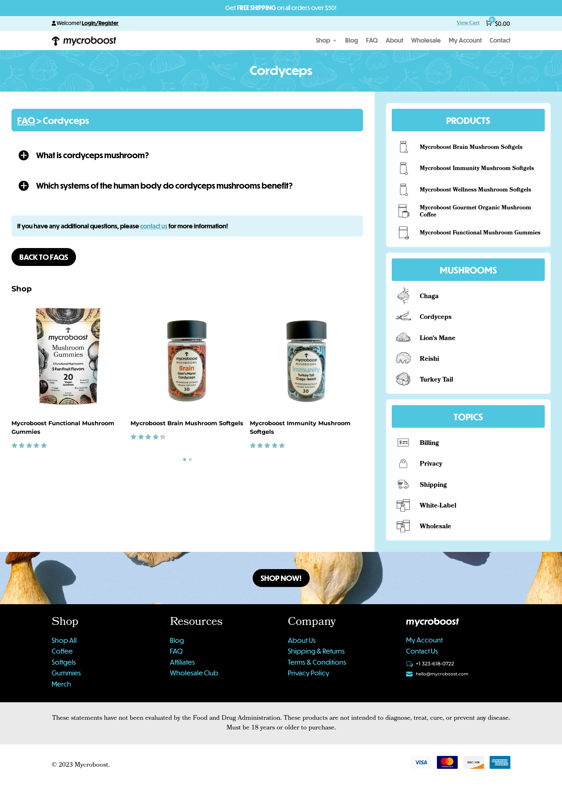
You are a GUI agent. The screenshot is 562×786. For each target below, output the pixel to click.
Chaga (429, 296)
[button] (187, 155)
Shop (323, 41)
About (394, 41)
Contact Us (422, 651)
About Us (302, 640)
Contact (500, 41)
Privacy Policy (308, 673)
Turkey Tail (436, 380)
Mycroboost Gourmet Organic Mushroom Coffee (475, 211)
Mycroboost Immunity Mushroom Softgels (477, 169)
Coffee (62, 651)
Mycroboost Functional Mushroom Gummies (480, 233)
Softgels (64, 662)
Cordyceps (436, 317)
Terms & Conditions (317, 662)
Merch (61, 684)
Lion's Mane (438, 338)
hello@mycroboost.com (442, 673)
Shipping (433, 485)
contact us (153, 226)
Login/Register (100, 23)
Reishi (429, 359)
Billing (429, 443)
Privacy (431, 464)
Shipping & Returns (316, 651)
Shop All (64, 640)
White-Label (438, 506)
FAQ (372, 41)
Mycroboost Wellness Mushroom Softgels (475, 190)
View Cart (468, 23)
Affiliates (182, 662)
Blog (351, 41)
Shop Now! (281, 577)
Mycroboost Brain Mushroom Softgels (186, 423)
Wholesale (426, 41)
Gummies (66, 673)
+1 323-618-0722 (435, 663)
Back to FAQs (43, 256)
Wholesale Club (194, 673)
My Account (465, 41)
